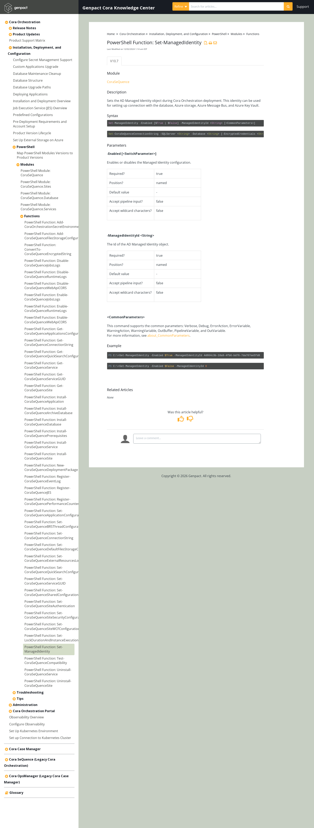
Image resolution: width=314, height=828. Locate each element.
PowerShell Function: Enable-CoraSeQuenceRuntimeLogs (46, 308)
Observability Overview (26, 717)
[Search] (288, 6)
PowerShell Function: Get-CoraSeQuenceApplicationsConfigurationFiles (58, 331)
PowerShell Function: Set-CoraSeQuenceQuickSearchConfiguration (55, 569)
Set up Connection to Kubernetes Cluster (40, 738)
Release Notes (24, 28)
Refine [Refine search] (180, 6)
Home (111, 34)
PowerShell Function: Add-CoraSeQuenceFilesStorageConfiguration (55, 235)
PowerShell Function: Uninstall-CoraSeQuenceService (47, 672)
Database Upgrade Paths (32, 87)
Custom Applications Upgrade (35, 66)
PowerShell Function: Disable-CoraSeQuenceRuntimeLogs (46, 274)
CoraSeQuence (118, 82)
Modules (27, 164)
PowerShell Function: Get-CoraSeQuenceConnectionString (48, 342)
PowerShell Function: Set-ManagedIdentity (43, 649)
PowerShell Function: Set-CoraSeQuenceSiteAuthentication (49, 603)
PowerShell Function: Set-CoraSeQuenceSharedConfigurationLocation (58, 592)
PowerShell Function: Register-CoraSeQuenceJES (47, 490)
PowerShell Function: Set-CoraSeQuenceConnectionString (48, 535)
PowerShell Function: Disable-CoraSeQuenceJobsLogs (46, 262)
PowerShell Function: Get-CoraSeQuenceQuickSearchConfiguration (55, 353)
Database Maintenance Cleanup (37, 73)
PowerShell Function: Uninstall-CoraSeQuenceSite (47, 683)
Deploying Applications (30, 94)
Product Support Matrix (27, 40)
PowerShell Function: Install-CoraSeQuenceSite (45, 456)
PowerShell (26, 147)
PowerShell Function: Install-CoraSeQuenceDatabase (45, 422)
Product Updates (26, 34)
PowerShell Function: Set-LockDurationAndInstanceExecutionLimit (55, 637)
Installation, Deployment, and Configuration (178, 34)
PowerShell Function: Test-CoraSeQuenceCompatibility (45, 660)
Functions (32, 216)
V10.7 (114, 61)
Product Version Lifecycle (32, 133)
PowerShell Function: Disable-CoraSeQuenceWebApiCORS (46, 285)
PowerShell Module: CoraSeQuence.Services (38, 206)
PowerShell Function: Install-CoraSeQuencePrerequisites (45, 433)
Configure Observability (27, 724)
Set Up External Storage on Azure (38, 140)
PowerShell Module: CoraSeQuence (35, 172)
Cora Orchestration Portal (34, 711)
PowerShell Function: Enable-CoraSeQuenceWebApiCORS (46, 319)
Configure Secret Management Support (42, 60)
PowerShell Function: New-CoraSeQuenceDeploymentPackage (51, 467)
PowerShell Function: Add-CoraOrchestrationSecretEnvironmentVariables (60, 224)
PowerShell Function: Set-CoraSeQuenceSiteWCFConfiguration (52, 626)
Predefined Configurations (33, 115)
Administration (25, 705)
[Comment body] (197, 439)
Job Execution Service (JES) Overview (40, 108)
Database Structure (28, 80)
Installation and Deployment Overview (41, 101)
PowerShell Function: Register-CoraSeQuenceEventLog (47, 478)
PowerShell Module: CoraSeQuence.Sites (36, 184)
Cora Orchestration (24, 22)
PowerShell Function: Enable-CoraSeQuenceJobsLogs (46, 297)
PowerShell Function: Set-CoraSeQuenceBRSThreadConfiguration (54, 524)
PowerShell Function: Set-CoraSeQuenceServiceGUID (45, 581)
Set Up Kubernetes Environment (33, 731)
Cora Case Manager (25, 749)
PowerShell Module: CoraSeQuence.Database (39, 195)
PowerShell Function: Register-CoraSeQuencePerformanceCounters (52, 501)
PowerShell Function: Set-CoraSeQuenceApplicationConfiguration (54, 513)
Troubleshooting (30, 692)
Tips (20, 698)
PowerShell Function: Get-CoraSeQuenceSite (43, 387)
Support (303, 6)
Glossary (16, 792)
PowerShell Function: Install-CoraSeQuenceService (45, 444)
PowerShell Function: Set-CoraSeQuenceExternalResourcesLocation (56, 558)
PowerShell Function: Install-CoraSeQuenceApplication (45, 399)
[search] (236, 6)
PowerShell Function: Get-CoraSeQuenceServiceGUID (45, 376)
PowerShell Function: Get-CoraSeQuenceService (43, 365)
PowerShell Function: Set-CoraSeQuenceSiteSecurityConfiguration (55, 615)
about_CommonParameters (168, 335)
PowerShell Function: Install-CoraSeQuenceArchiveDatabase (48, 410)
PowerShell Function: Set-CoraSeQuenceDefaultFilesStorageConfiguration (60, 547)
